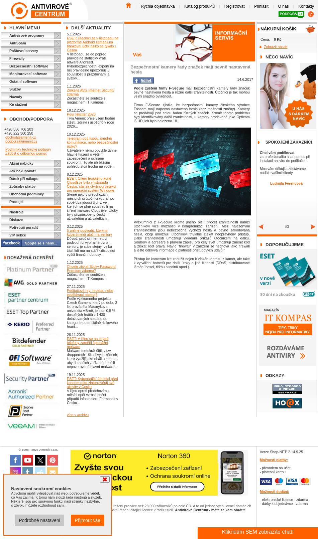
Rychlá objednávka (158, 6)
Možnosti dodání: (274, 492)
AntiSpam (17, 43)
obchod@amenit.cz (20, 137)
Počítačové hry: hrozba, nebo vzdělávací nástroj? (90, 293)
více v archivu (78, 415)
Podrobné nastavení (39, 520)
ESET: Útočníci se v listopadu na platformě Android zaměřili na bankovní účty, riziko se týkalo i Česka (92, 44)
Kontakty (306, 6)
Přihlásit (261, 6)
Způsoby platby (22, 186)
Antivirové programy (26, 35)
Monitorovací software (28, 74)
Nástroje (16, 212)
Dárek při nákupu (23, 179)
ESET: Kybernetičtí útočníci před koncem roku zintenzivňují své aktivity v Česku (92, 383)
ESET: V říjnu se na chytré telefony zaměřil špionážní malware (87, 343)
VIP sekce (17, 235)
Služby (15, 89)
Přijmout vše (87, 520)
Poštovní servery (23, 51)
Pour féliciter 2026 (81, 114)
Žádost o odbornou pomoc (26, 153)
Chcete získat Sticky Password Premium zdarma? (91, 268)
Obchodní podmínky (26, 194)
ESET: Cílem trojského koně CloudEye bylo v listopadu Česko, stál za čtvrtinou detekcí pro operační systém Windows (91, 184)
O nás (283, 6)
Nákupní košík (278, 28)
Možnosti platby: (274, 460)
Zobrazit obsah (276, 47)
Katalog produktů (199, 6)
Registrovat (234, 6)
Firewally (17, 58)
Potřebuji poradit (23, 227)
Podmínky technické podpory (28, 149)
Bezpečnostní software (28, 66)
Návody (15, 97)
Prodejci (16, 202)
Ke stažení (18, 105)
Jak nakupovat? (22, 171)
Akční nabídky (21, 163)
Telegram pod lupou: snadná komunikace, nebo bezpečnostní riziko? (92, 142)
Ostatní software (23, 81)
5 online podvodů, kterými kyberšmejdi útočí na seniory (89, 232)
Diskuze (16, 220)
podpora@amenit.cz (21, 141)
